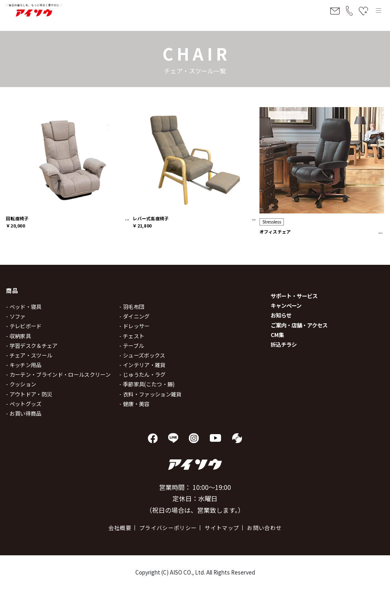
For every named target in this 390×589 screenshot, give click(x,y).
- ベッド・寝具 (24, 307)
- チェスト (131, 336)
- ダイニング (134, 316)
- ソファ (16, 316)
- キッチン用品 (24, 365)
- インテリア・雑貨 (142, 365)
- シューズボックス (142, 355)
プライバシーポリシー (168, 528)
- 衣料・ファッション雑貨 (150, 394)
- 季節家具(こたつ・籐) (147, 384)
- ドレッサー (134, 326)
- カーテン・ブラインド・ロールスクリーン (58, 374)
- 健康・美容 (134, 404)
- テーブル (131, 345)
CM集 (277, 335)
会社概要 (120, 528)
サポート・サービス (294, 296)
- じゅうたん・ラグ (142, 374)
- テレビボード (24, 326)
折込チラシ (284, 344)
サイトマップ (222, 528)
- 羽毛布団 (131, 307)
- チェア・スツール (29, 355)
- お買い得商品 (24, 413)
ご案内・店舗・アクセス (299, 325)
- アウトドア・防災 (29, 394)
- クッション (21, 384)
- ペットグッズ (24, 404)
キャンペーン (286, 305)
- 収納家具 (18, 336)
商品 (12, 290)
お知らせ (281, 315)
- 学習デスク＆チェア (32, 345)
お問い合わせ (264, 528)
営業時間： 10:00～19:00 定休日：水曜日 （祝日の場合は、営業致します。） (195, 498)
